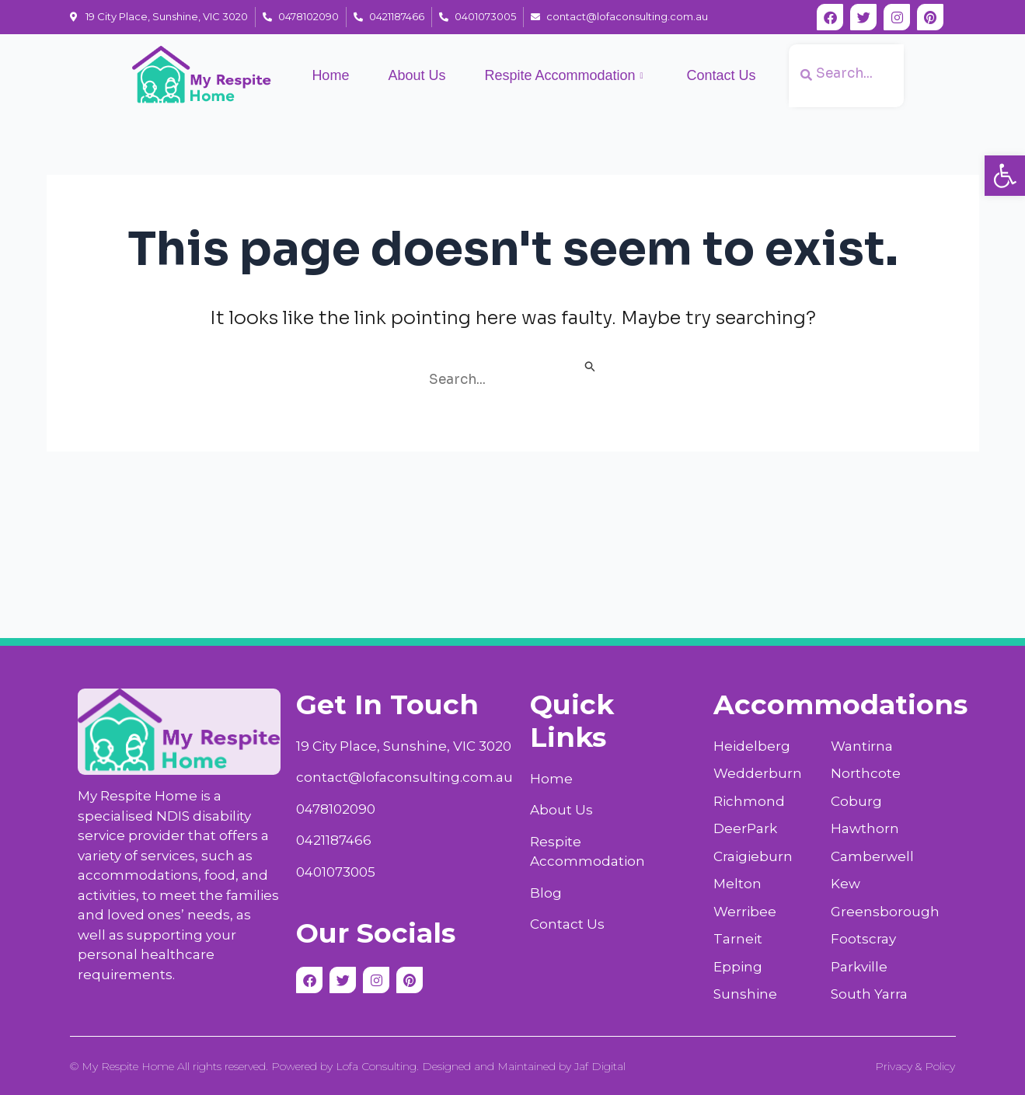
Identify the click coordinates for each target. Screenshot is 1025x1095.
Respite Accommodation (563, 76)
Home (330, 75)
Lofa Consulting (376, 1066)
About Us (416, 75)
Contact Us (721, 75)
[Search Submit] (590, 368)
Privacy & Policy (915, 1066)
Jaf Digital (600, 1066)
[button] (1005, 175)
